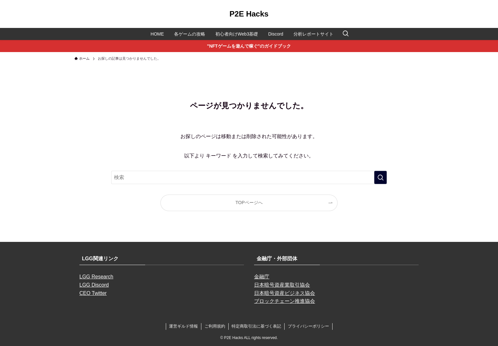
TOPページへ (248, 202)
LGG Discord (94, 285)
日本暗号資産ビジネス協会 (284, 293)
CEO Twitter (93, 293)
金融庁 (261, 276)
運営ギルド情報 (183, 326)
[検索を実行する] (380, 177)
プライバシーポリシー (308, 326)
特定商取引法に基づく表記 (256, 326)
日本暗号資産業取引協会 (282, 285)
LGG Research (96, 276)
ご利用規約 (215, 326)
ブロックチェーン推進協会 (284, 301)
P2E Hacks (249, 14)
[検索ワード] (249, 177)
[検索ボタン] (346, 34)
